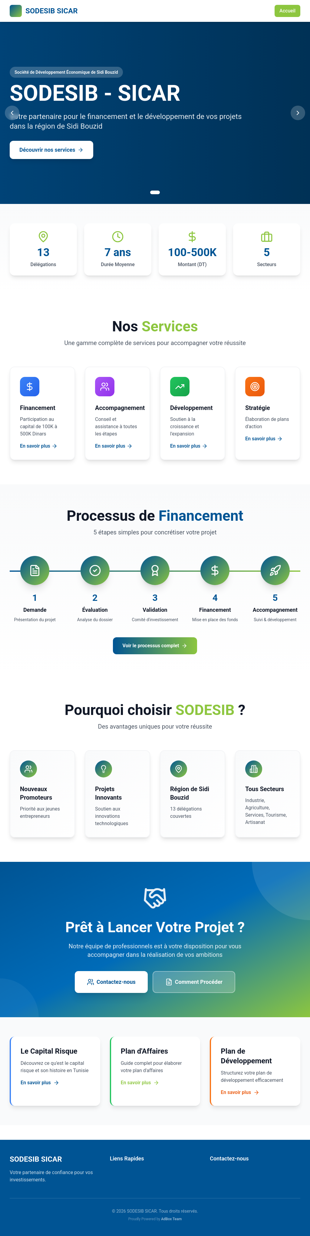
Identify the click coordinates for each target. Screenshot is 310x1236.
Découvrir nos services (51, 150)
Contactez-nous (111, 982)
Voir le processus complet (155, 646)
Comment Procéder (194, 982)
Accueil (287, 11)
